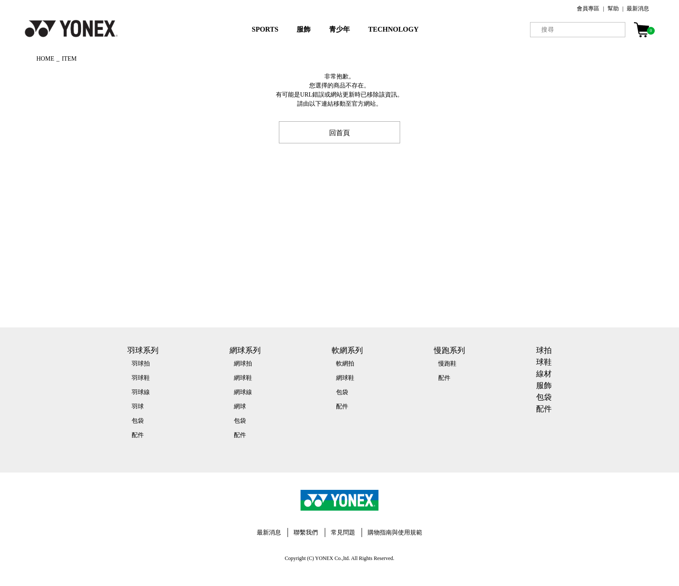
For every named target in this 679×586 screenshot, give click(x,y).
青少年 (339, 29)
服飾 (303, 29)
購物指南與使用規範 (395, 532)
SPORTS (265, 29)
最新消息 (638, 8)
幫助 (613, 8)
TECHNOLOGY (393, 29)
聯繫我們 (306, 532)
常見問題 (343, 532)
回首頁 (339, 132)
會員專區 (588, 8)
